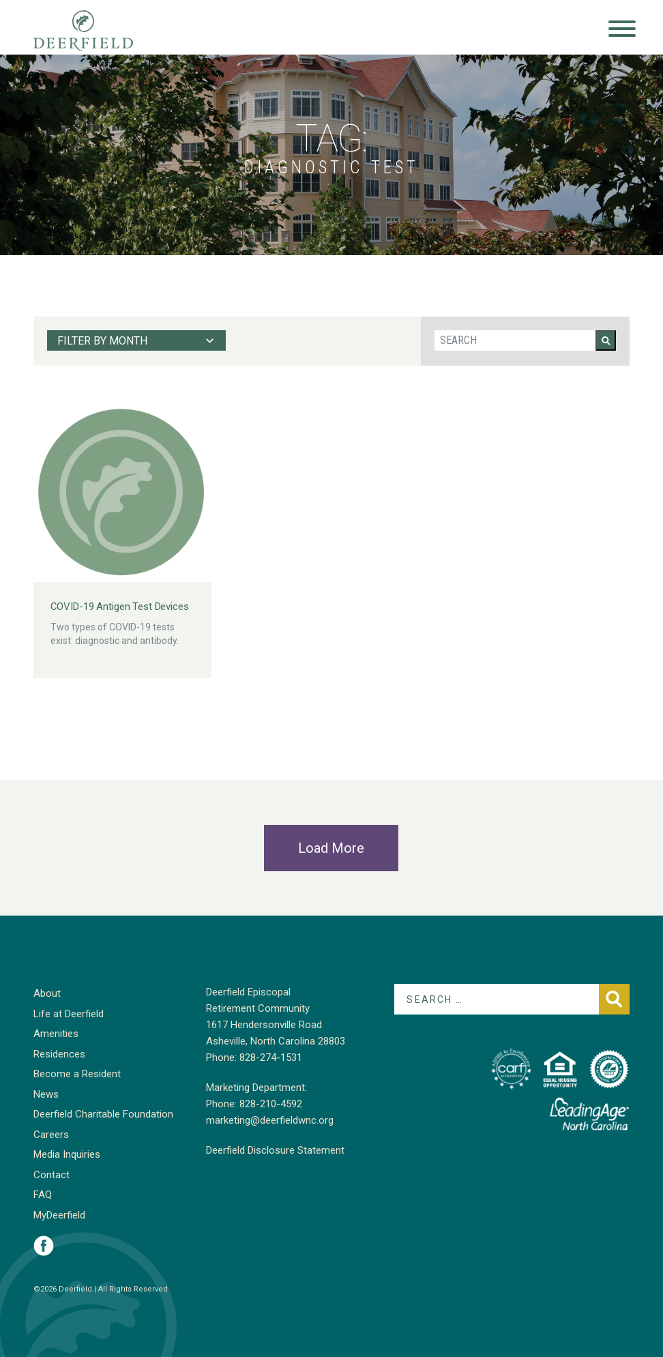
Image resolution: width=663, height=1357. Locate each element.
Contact (51, 1175)
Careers (51, 1134)
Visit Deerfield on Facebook (43, 1246)
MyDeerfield (59, 1215)
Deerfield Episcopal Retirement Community (96, 30)
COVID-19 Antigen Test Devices (119, 606)
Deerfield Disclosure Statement (275, 1150)
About (47, 993)
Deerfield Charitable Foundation (103, 1114)
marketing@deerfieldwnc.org (270, 1120)
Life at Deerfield (68, 1014)
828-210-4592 (270, 1104)
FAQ (42, 1194)
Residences (59, 1054)
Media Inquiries (66, 1154)
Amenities (55, 1033)
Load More (331, 848)
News (46, 1094)
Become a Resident (77, 1074)
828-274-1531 (270, 1057)
